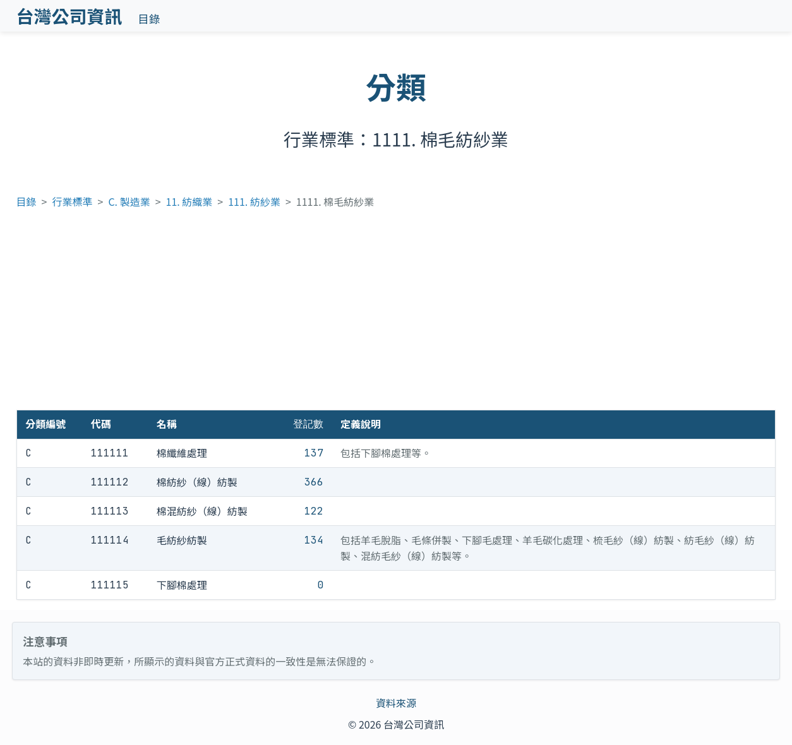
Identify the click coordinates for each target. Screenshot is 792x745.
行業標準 (72, 201)
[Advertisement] (396, 315)
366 (313, 482)
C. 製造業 (129, 201)
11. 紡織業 (189, 201)
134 (313, 540)
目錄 (149, 19)
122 (313, 511)
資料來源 (396, 702)
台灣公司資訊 (69, 15)
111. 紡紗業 (254, 201)
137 (313, 453)
